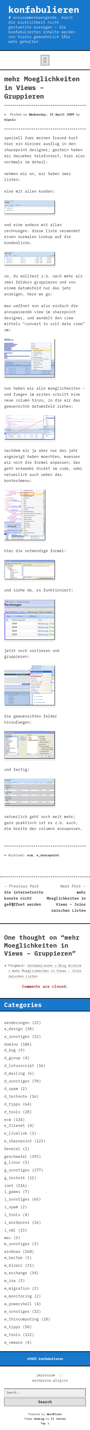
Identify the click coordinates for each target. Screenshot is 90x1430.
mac (7, 1237)
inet (8, 1185)
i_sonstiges (17, 1199)
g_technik (14, 1177)
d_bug (10, 1050)
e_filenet (14, 1125)
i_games (12, 1191)
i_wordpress (17, 1222)
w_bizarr (13, 1265)
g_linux (12, 1162)
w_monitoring (18, 1296)
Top (45, 1423)
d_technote (15, 1096)
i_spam (11, 1207)
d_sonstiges (17, 1081)
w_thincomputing (21, 1319)
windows (12, 1251)
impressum (45, 1375)
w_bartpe (13, 1257)
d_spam (11, 1088)
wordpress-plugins (50, 1380)
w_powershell (18, 1303)
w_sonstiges (17, 1311)
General (12, 1148)
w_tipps (12, 1326)
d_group (12, 1057)
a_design (13, 1028)
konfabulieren (43, 9)
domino (11, 1044)
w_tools (12, 1334)
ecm (30, 855)
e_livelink (15, 1133)
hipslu (9, 119)
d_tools (12, 1111)
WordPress (54, 1414)
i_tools (12, 1214)
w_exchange (15, 1272)
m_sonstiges (17, 1243)
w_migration (17, 1288)
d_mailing (14, 1073)
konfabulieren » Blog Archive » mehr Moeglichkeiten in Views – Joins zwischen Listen (45, 970)
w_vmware (13, 1342)
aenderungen (17, 1022)
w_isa (10, 1280)
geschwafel (15, 1156)
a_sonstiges (17, 1036)
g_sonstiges (17, 1170)
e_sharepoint (47, 855)
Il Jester (58, 1419)
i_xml (10, 1230)
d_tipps (12, 1104)
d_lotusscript (19, 1065)
